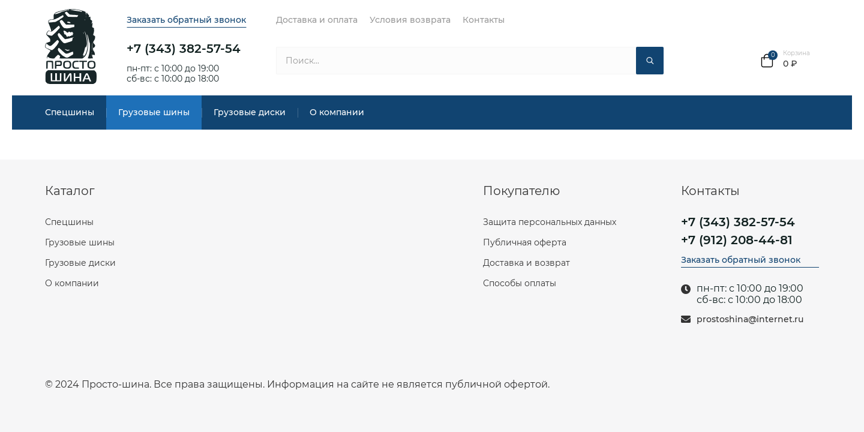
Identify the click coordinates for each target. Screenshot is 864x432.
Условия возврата (410, 19)
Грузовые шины (154, 112)
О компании (337, 112)
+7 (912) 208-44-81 (737, 240)
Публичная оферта (524, 242)
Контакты (484, 19)
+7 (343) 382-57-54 (184, 49)
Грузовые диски (250, 112)
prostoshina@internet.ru (750, 319)
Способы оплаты (519, 283)
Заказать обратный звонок (186, 19)
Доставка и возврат (526, 262)
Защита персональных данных (549, 222)
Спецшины (69, 112)
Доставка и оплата (317, 19)
